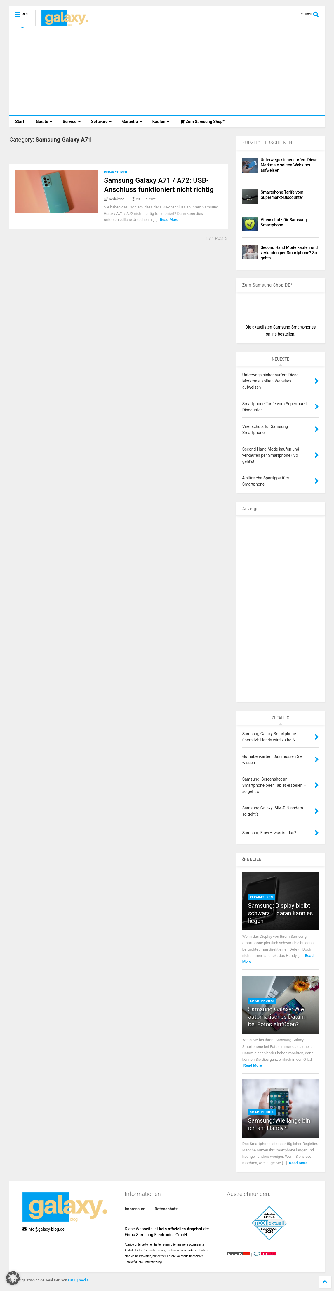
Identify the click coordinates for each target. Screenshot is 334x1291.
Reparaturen (115, 172)
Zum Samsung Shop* (202, 121)
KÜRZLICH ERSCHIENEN (267, 142)
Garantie (132, 121)
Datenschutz (166, 1208)
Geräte (44, 121)
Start (19, 121)
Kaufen (161, 121)
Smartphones (262, 1000)
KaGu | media (78, 1280)
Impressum (135, 1208)
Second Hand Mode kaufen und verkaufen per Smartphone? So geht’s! (289, 252)
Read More (169, 219)
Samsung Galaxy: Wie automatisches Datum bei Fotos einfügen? (276, 1017)
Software (101, 121)
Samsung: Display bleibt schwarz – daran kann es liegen (280, 913)
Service (72, 121)
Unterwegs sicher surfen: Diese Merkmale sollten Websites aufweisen (289, 165)
